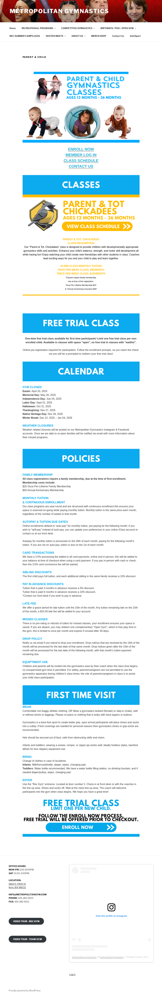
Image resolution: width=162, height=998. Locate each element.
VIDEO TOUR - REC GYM (26, 921)
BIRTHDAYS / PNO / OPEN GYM (119, 28)
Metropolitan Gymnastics (59, 11)
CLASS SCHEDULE (81, 160)
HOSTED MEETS (56, 36)
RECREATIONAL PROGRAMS (39, 28)
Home (12, 28)
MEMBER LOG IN (81, 155)
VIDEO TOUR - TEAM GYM (27, 939)
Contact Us (118, 36)
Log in (72, 974)
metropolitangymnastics (111, 957)
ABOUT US (78, 36)
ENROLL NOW (81, 149)
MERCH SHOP (98, 36)
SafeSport (135, 36)
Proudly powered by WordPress (24, 990)
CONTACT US (81, 166)
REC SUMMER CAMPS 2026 (24, 36)
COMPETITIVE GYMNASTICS (78, 28)
